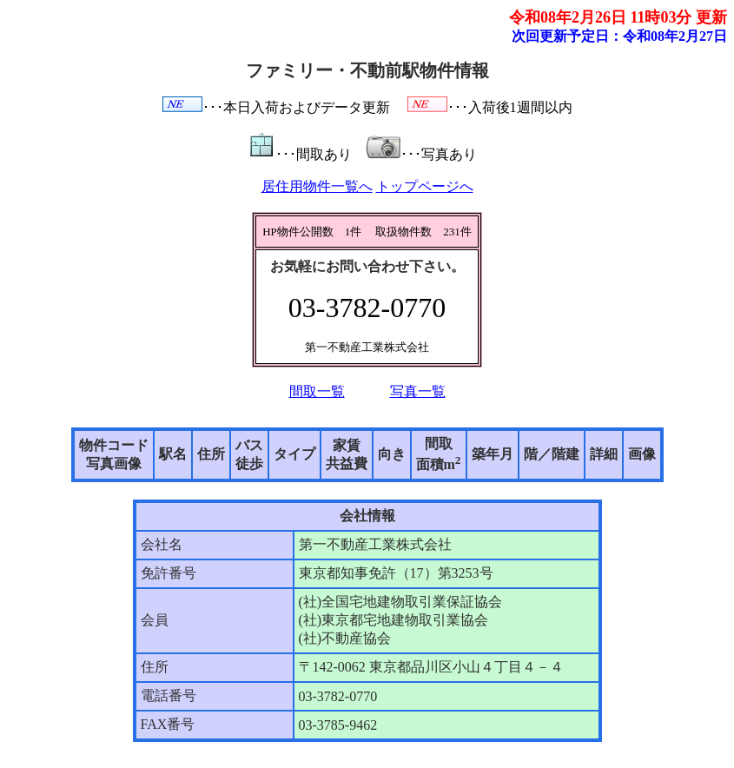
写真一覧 (418, 391)
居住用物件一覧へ (317, 186)
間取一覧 (317, 391)
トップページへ (424, 186)
